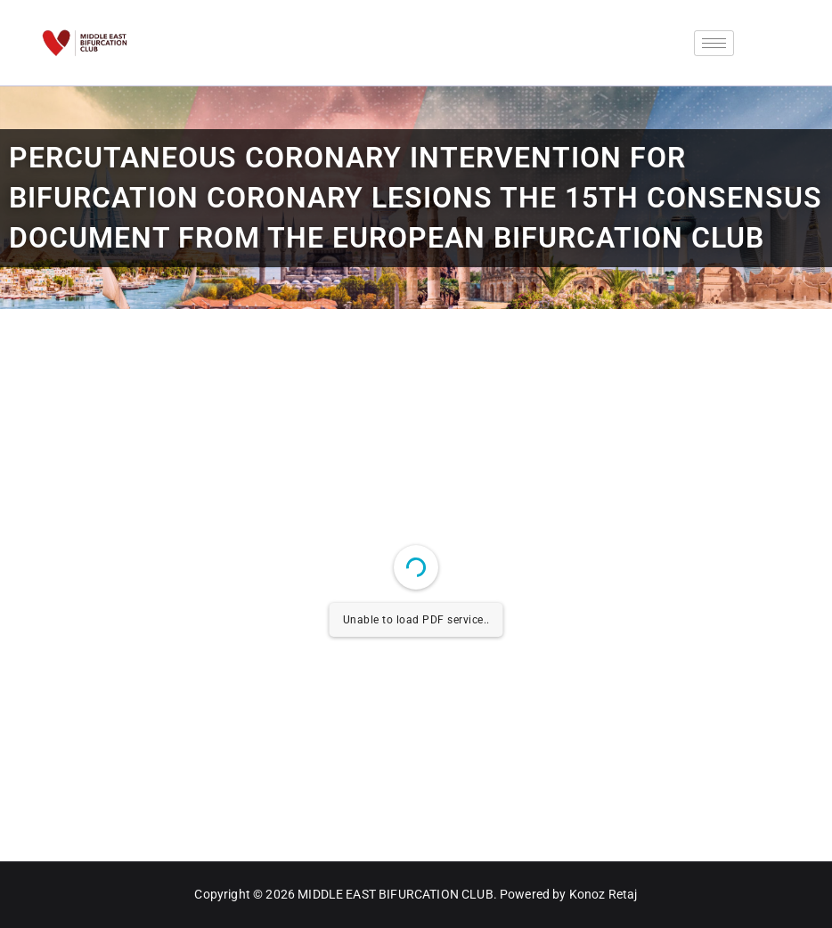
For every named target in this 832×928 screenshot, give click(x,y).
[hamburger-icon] (714, 43)
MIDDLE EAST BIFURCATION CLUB (395, 894)
